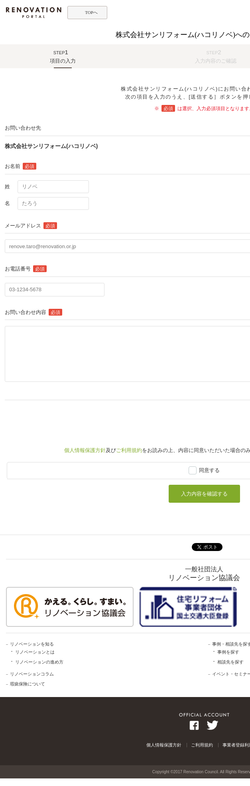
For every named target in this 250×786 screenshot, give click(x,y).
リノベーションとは (35, 652)
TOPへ (91, 12)
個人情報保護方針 (85, 450)
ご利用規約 (129, 450)
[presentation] (65, 419)
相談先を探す (230, 662)
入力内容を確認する (204, 494)
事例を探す (228, 652)
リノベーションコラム (32, 673)
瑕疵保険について (27, 683)
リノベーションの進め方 (39, 662)
